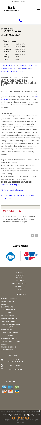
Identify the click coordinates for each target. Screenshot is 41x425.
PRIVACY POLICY (20, 286)
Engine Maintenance (8, 321)
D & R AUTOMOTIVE (9, 66)
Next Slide (36, 235)
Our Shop (19, 272)
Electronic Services (7, 315)
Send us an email (15, 369)
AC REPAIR (23, 68)
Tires (18, 341)
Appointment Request (19, 284)
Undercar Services (7, 350)
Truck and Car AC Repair (10, 184)
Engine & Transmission (9, 318)
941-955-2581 (12, 35)
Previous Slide (32, 235)
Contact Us (20, 281)
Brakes (3, 304)
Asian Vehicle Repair (7, 301)
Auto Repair (20, 275)
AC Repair (4, 298)
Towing (4, 344)
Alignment (13, 298)
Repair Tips (19, 278)
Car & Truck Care (7, 307)
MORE (20, 289)
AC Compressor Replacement (12, 190)
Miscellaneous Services (9, 338)
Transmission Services (9, 347)
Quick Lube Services (7, 341)
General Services (6, 330)
